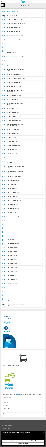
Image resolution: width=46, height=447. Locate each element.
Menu (1, 1)
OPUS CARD (5, 405)
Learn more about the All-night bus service (11, 365)
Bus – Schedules (16, 394)
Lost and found (5, 411)
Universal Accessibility (6, 428)
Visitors (4, 413)
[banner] (23, 1)
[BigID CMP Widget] (23, 438)
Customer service (6, 408)
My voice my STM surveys (7, 425)
